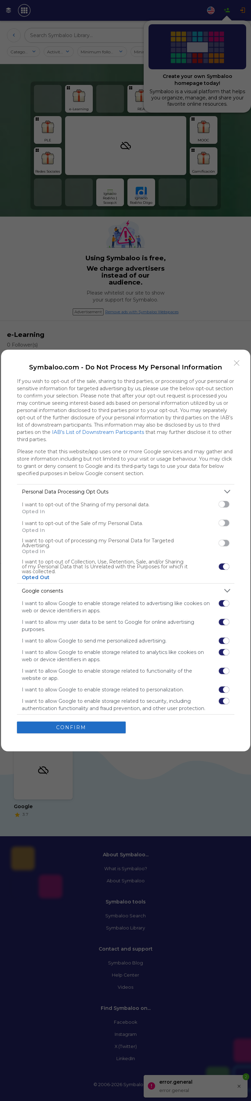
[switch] (224, 504)
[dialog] (125, 550)
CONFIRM (71, 727)
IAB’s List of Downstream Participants (98, 432)
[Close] (236, 363)
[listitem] (125, 491)
